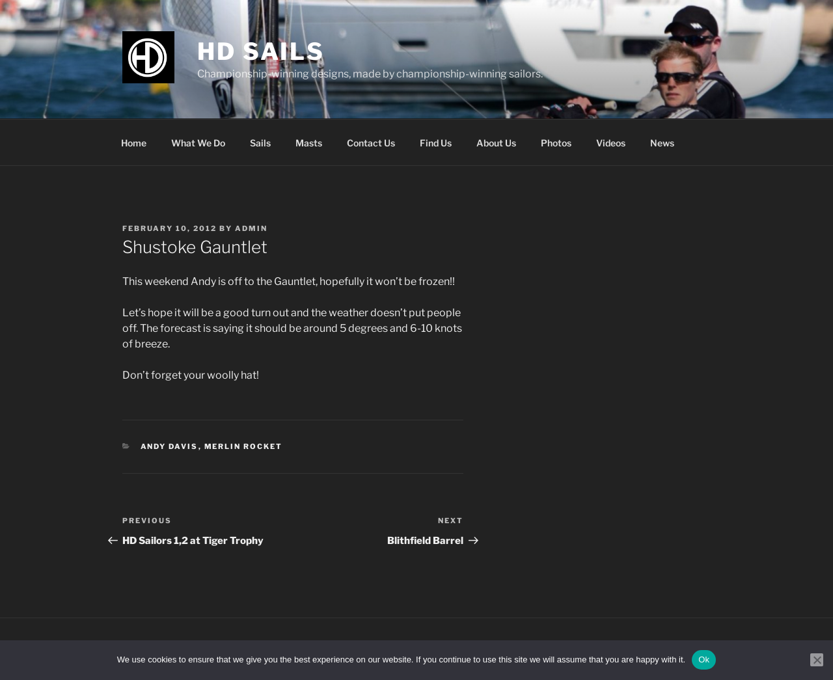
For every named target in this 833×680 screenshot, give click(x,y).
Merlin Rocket (243, 446)
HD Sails (261, 51)
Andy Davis (169, 446)
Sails (260, 142)
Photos (556, 142)
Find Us (436, 142)
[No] (816, 659)
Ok (703, 659)
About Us (496, 142)
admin (251, 228)
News (662, 142)
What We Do (198, 142)
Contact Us (371, 142)
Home (133, 142)
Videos (610, 142)
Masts (308, 142)
